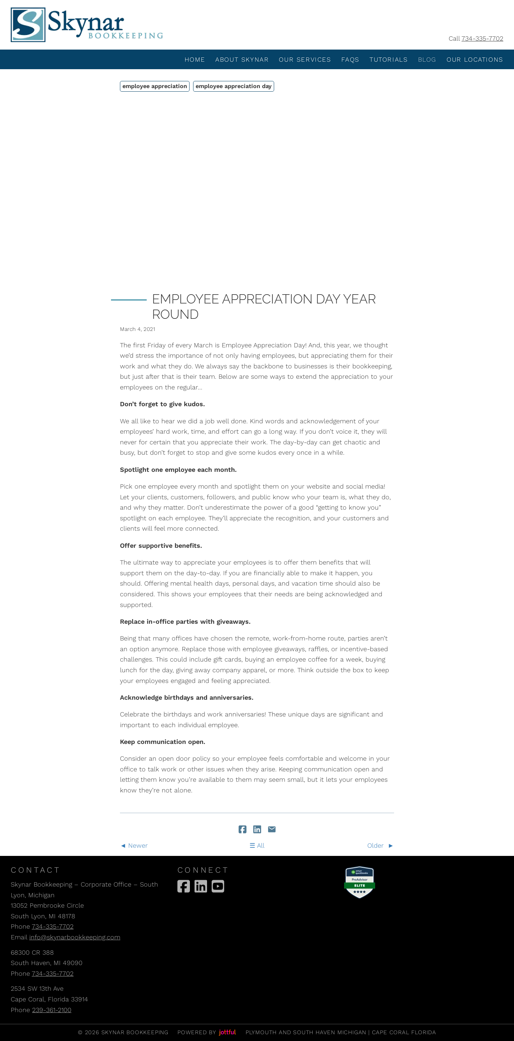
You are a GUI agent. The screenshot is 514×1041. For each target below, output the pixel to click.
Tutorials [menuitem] (388, 59)
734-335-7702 (482, 38)
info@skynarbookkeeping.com (74, 937)
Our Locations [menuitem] (475, 59)
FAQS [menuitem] (350, 59)
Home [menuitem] (195, 59)
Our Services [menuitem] (305, 59)
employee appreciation (154, 86)
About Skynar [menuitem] (242, 59)
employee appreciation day (234, 86)
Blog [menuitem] (427, 59)
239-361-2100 (51, 1010)
